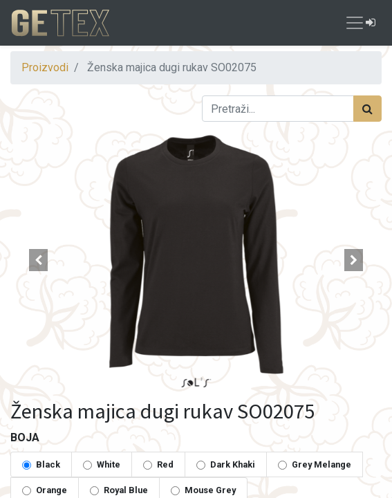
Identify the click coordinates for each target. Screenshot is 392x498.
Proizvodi (44, 67)
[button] (38, 260)
